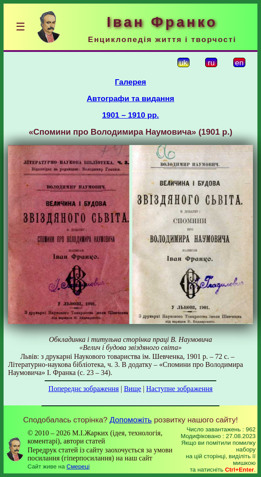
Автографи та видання (130, 98)
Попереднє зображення (83, 388)
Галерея (130, 81)
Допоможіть (130, 419)
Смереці (78, 466)
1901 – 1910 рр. (130, 115)
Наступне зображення (179, 388)
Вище (132, 388)
